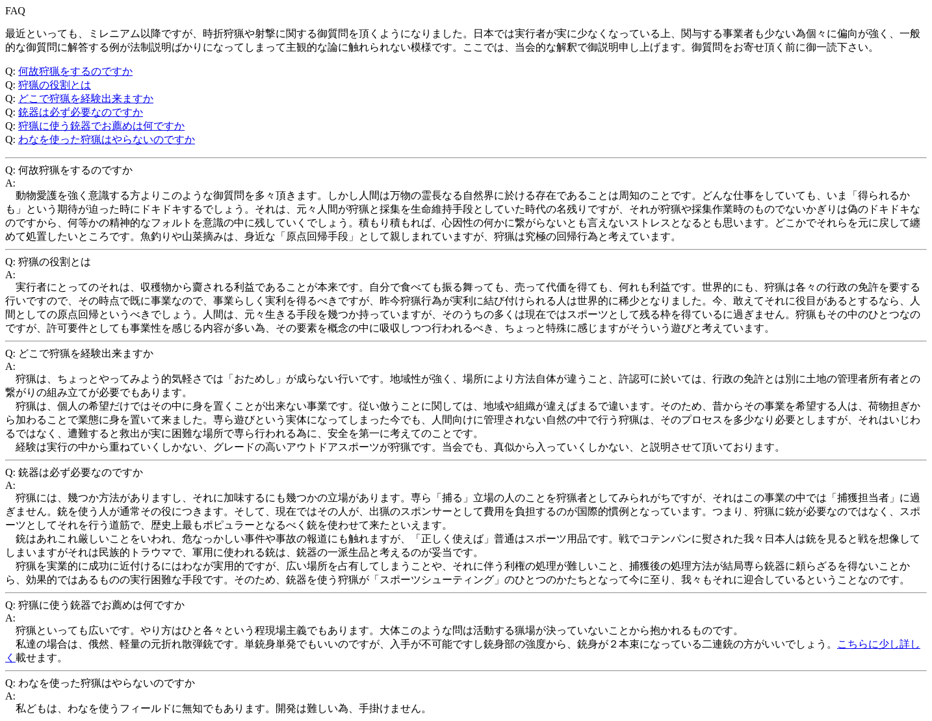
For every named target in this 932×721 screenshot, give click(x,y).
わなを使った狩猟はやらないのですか (106, 139)
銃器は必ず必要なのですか (80, 112)
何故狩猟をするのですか (75, 71)
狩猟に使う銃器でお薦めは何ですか (101, 125)
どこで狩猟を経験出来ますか (85, 98)
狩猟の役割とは (54, 84)
